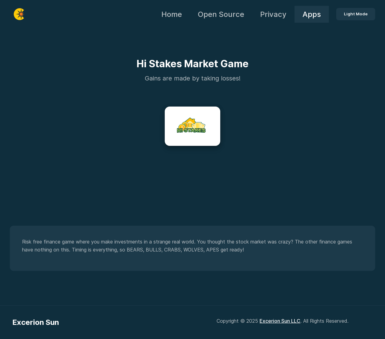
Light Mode (356, 13)
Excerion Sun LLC (280, 321)
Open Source (221, 14)
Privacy (273, 14)
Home (171, 14)
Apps (311, 14)
